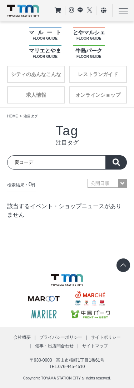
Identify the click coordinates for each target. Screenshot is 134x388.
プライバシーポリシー (60, 337)
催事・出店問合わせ (54, 345)
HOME (12, 116)
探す (116, 162)
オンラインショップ (97, 95)
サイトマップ (95, 345)
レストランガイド (98, 74)
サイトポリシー (106, 337)
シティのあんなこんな (36, 74)
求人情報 (36, 95)
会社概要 (22, 337)
